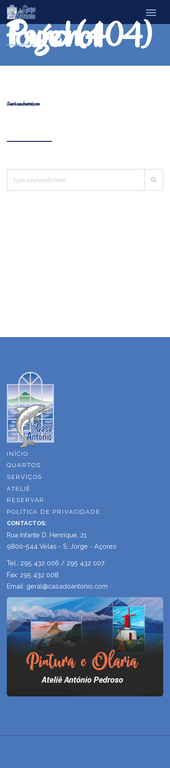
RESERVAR (25, 500)
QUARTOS (23, 465)
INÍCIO (18, 453)
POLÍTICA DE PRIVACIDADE (54, 511)
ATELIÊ (19, 488)
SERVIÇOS (24, 476)
